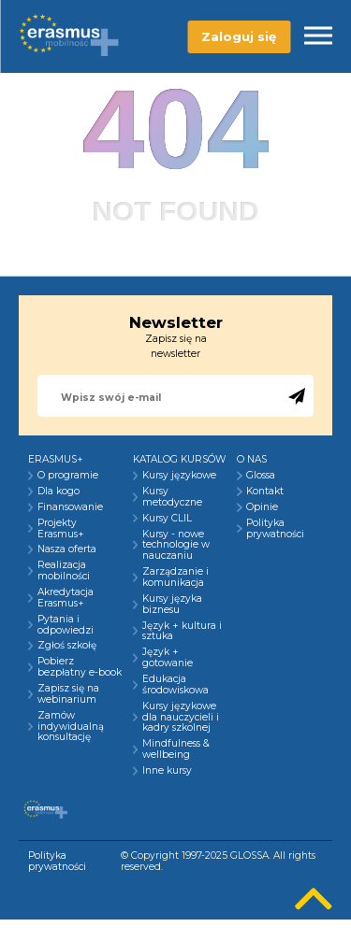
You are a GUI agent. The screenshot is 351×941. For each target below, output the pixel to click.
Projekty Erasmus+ (60, 529)
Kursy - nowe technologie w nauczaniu (176, 546)
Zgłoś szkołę (66, 645)
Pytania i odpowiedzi (65, 625)
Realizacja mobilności (63, 571)
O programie (67, 475)
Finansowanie (70, 507)
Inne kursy (167, 771)
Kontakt (265, 491)
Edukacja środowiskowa (175, 685)
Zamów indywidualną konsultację (70, 727)
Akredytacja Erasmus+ (65, 598)
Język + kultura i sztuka (182, 631)
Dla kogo (58, 491)
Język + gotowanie (167, 658)
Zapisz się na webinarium (68, 694)
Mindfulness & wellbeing (176, 749)
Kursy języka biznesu (172, 604)
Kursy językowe (179, 475)
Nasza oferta (66, 549)
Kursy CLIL (167, 518)
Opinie (262, 507)
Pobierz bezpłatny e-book (79, 667)
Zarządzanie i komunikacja (175, 577)
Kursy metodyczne (172, 497)
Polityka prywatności (275, 529)
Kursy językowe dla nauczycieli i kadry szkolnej (180, 717)
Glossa (260, 475)
